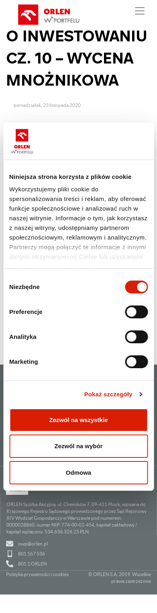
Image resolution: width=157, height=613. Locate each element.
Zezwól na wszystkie (78, 419)
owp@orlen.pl (33, 543)
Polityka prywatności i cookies (37, 574)
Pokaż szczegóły (108, 394)
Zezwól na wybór (78, 446)
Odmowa (78, 472)
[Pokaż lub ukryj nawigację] (140, 10)
